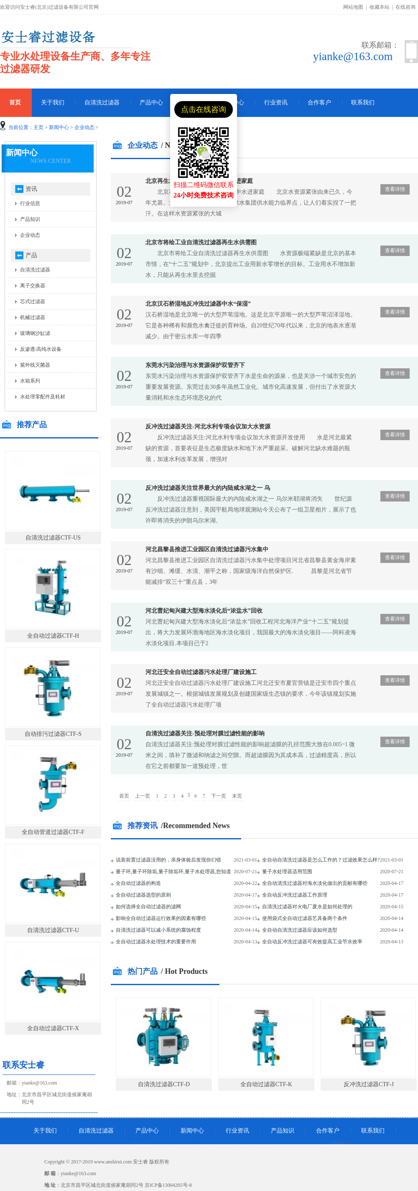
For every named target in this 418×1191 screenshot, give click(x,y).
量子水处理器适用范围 (287, 871)
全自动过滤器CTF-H (53, 636)
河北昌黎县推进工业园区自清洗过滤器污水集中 (206, 549)
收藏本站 (380, 7)
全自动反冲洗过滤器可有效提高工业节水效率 (312, 942)
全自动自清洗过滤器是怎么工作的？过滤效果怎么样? (321, 860)
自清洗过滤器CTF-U (53, 930)
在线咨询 (405, 7)
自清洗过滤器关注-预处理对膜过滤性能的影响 (205, 733)
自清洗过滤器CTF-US (53, 538)
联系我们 (363, 102)
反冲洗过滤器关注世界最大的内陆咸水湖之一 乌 (207, 488)
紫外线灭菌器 (35, 365)
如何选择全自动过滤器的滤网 (148, 907)
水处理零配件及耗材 (42, 397)
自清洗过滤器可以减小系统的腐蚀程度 (158, 930)
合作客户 (319, 102)
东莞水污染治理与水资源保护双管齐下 (195, 365)
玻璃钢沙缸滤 (35, 333)
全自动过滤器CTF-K (266, 1084)
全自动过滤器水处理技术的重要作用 (156, 942)
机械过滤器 (32, 317)
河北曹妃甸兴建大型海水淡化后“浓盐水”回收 (204, 611)
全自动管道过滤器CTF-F (53, 832)
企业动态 (84, 127)
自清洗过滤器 (102, 102)
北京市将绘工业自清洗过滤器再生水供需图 (201, 242)
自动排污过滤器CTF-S (53, 734)
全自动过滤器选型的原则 (143, 895)
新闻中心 (59, 127)
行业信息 (30, 203)
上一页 (142, 796)
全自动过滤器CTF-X (53, 1028)
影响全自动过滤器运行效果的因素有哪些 (161, 918)
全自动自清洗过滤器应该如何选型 (299, 930)
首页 (124, 796)
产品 (31, 255)
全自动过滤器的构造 (138, 883)
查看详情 (395, 189)
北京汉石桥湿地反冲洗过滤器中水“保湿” (198, 304)
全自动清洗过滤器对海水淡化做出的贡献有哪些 (314, 883)
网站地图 (353, 7)
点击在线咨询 (203, 109)
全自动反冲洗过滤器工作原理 (294, 895)
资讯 (31, 189)
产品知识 (30, 219)
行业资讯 (276, 102)
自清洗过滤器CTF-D (164, 1084)
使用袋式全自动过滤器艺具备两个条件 (304, 918)
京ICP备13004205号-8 (168, 1185)
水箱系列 (30, 381)
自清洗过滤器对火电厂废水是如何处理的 (307, 907)
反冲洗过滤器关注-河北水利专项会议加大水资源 (207, 426)
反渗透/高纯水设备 (40, 349)
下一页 (218, 796)
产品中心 (151, 102)
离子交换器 (32, 286)
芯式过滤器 (32, 301)
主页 (38, 127)
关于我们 (52, 102)
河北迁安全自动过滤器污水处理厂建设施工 (201, 672)
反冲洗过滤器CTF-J (369, 1084)
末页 (237, 796)
